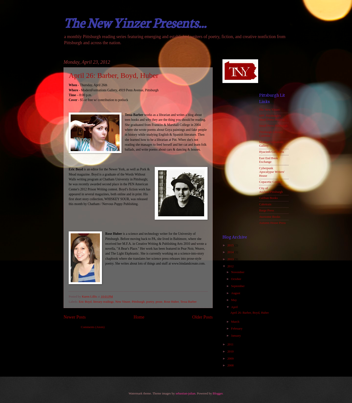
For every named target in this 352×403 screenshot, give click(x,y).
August (236, 293)
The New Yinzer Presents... (135, 22)
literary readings (103, 301)
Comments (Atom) (93, 327)
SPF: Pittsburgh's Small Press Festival (272, 117)
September (238, 286)
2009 (230, 358)
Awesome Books (269, 216)
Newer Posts (75, 317)
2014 (230, 252)
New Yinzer (122, 301)
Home (138, 317)
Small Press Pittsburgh (273, 125)
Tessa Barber (188, 301)
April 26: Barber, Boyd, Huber (113, 75)
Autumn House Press (272, 223)
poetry (150, 301)
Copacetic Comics (270, 182)
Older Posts (202, 317)
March (235, 321)
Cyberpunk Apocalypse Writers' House (272, 171)
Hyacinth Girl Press (271, 152)
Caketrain (265, 204)
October (236, 279)
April (234, 307)
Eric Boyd (85, 301)
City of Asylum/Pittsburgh (271, 190)
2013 (230, 259)
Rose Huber (171, 301)
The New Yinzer (269, 109)
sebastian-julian (185, 393)
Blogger (218, 393)
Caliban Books (268, 198)
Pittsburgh (138, 301)
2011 (230, 344)
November (238, 272)
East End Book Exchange (268, 160)
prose (159, 301)
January (236, 335)
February (237, 328)
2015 (230, 245)
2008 (230, 365)
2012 (230, 266)
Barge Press (266, 210)
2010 (230, 351)
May (234, 300)
